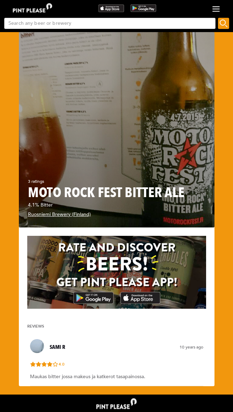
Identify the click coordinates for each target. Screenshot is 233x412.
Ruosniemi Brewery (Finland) (59, 214)
